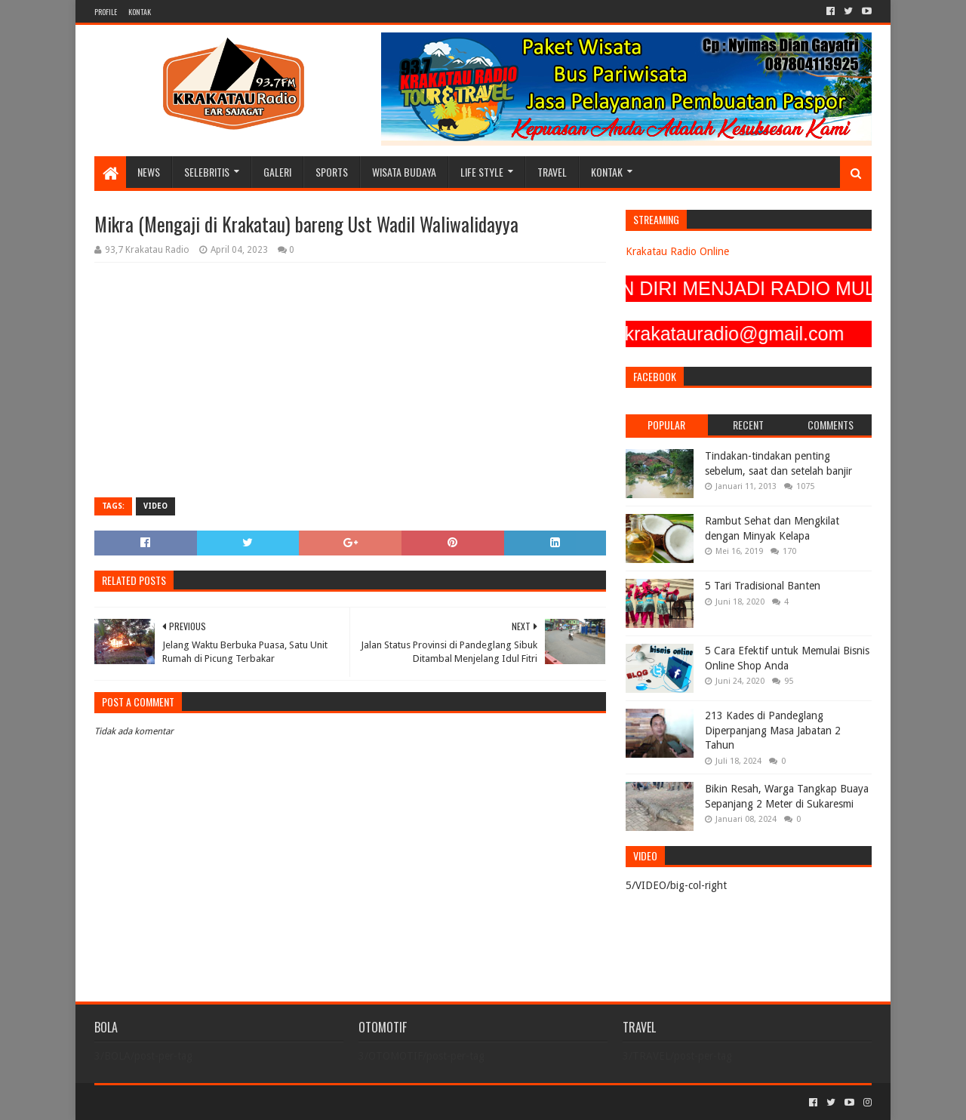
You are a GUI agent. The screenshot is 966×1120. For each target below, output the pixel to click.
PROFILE (105, 11)
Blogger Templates (264, 1102)
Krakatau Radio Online (677, 251)
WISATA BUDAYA (404, 172)
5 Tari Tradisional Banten (762, 586)
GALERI (277, 172)
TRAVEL (552, 172)
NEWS (148, 172)
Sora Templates (178, 1102)
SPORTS (331, 172)
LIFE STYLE (481, 172)
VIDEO (155, 506)
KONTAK (139, 11)
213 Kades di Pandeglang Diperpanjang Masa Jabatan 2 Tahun (773, 730)
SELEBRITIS (206, 172)
